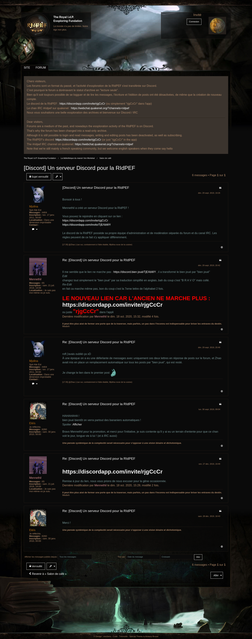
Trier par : (122, 557)
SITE (27, 67)
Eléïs (32, 423)
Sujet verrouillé (38, 176)
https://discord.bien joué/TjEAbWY (134, 271)
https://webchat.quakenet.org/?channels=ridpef (100, 108)
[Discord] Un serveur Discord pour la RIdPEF (79, 168)
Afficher (77, 424)
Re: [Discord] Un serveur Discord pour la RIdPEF (98, 260)
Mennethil (35, 279)
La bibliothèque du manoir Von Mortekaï (78, 158)
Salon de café (105, 158)
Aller (216, 575)
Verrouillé (35, 566)
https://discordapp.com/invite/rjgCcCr (82, 103)
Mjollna (33, 206)
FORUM (41, 67)
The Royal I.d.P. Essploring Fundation (40, 158)
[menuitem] (39, 176)
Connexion (194, 21)
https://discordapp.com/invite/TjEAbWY (86, 224)
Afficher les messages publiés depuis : (41, 557)
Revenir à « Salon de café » (47, 573)
